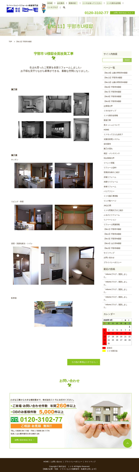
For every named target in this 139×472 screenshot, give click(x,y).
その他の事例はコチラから (83, 362)
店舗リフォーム (110, 177)
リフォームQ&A (110, 168)
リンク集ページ (110, 201)
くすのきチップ (110, 111)
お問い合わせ (109, 258)
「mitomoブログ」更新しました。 (115, 275)
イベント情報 (109, 163)
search (63, 7)
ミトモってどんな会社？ (113, 134)
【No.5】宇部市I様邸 (112, 248)
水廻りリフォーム (111, 182)
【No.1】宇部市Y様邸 (112, 229)
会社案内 (59, 3)
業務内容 (71, 3)
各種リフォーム (110, 187)
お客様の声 (108, 106)
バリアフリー (109, 191)
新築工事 (107, 120)
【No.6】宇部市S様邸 (112, 87)
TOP (10, 41)
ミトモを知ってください (90, 3)
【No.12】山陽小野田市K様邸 (115, 82)
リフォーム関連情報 (112, 224)
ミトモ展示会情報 (111, 3)
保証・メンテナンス (112, 153)
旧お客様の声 (109, 158)
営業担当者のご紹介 (112, 172)
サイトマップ (109, 253)
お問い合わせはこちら (122, 13)
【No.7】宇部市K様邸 (112, 92)
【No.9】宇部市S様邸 (112, 101)
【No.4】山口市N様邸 (112, 243)
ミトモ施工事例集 (111, 196)
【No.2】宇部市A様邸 (112, 234)
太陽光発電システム (112, 139)
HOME (49, 3)
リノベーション (110, 220)
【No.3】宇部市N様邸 (112, 239)
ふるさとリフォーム (112, 215)
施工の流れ (108, 149)
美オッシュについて (112, 125)
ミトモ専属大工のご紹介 (113, 210)
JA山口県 (107, 205)
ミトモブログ (52, 7)
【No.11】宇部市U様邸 (113, 78)
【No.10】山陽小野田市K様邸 (115, 73)
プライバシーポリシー (112, 262)
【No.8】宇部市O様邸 (112, 96)
